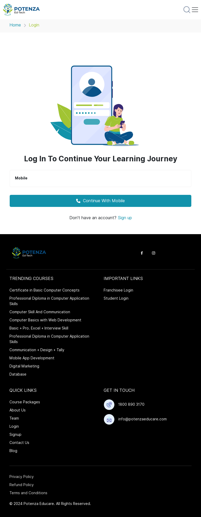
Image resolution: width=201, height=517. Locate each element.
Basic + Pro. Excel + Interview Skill (38, 328)
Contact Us (19, 443)
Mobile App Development (31, 358)
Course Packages (24, 402)
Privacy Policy (21, 477)
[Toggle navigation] (195, 10)
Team (14, 418)
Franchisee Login (118, 290)
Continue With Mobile (100, 200)
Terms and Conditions (28, 493)
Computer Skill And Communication (39, 312)
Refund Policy (21, 485)
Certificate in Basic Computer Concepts (44, 290)
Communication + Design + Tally (36, 350)
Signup (15, 434)
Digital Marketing (24, 366)
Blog (13, 451)
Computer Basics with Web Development (45, 320)
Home (15, 25)
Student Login (116, 298)
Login (14, 426)
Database (17, 374)
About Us (17, 410)
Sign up (125, 217)
